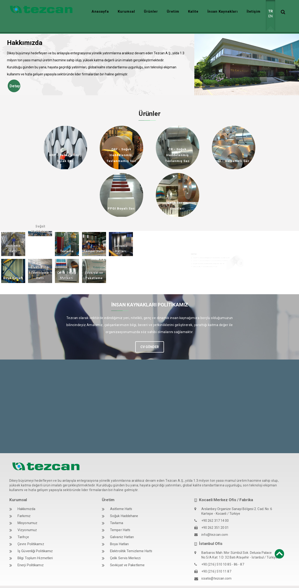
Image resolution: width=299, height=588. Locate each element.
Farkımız (24, 505)
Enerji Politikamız (31, 555)
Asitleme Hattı (121, 498)
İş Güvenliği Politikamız (35, 541)
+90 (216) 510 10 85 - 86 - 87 (222, 554)
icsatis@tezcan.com (216, 568)
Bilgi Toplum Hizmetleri (35, 548)
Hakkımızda (26, 498)
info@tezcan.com (214, 524)
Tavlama (116, 513)
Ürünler (151, 11)
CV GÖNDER (149, 336)
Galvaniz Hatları (122, 527)
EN (270, 16)
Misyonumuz (27, 513)
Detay (15, 76)
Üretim (173, 11)
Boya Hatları (119, 534)
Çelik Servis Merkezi (125, 548)
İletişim (253, 11)
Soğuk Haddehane (124, 505)
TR (270, 11)
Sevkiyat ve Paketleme (127, 555)
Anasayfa (100, 11)
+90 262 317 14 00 (215, 510)
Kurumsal (126, 11)
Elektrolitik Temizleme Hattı (131, 541)
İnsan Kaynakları (222, 11)
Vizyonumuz (27, 520)
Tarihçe (23, 527)
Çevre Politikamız (31, 534)
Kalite (193, 11)
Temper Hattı (120, 520)
